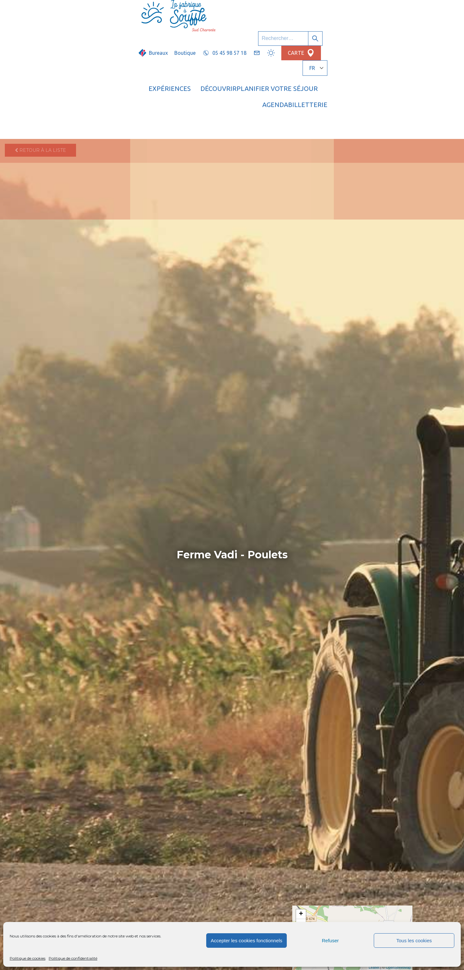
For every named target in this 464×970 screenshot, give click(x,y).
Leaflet (374, 967)
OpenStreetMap (398, 967)
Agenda (357, 30)
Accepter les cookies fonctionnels (246, 940)
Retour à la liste (40, 53)
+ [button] (301, 914)
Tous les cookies (414, 940)
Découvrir (228, 30)
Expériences (180, 30)
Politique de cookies (27, 958)
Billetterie (401, 30)
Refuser (330, 940)
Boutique (258, 12)
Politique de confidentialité (73, 958)
